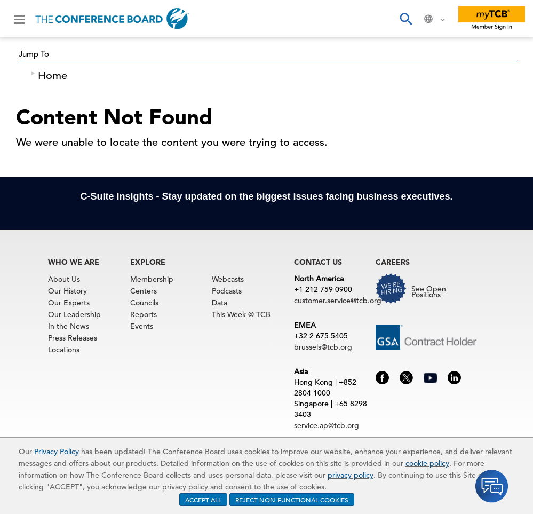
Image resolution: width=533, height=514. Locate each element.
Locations (63, 349)
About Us (64, 279)
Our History (67, 291)
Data (219, 302)
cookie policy (427, 463)
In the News (68, 326)
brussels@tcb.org (323, 347)
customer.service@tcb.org (337, 300)
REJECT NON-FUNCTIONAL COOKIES (291, 499)
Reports (143, 314)
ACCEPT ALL (203, 499)
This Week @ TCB (241, 314)
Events (141, 326)
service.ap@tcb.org (326, 425)
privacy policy (350, 475)
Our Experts (69, 302)
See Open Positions (428, 291)
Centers (143, 291)
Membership (151, 279)
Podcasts (227, 291)
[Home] (112, 18)
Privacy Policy (56, 451)
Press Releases (72, 338)
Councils (144, 302)
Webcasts (228, 279)
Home (52, 75)
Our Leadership (74, 314)
